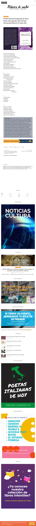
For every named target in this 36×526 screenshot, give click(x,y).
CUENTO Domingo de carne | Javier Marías (13, 345)
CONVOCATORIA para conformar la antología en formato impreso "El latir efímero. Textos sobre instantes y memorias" (18, 270)
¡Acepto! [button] (32, 523)
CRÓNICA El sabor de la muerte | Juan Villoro (13, 341)
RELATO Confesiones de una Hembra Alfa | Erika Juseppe (15, 336)
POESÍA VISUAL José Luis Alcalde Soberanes (13, 350)
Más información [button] (8, 524)
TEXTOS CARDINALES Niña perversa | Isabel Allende (15, 354)
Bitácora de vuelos (16, 272)
